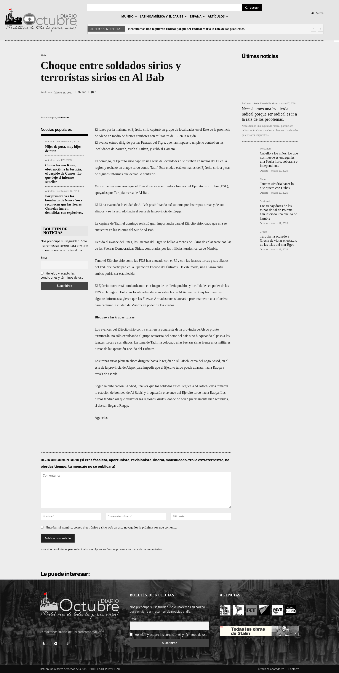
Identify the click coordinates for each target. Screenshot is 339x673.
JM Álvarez (63, 117)
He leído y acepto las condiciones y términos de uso (62, 275)
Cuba (262, 179)
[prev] (313, 29)
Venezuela (265, 149)
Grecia (263, 232)
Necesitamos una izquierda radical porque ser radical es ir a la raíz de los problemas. (186, 29)
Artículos (49, 141)
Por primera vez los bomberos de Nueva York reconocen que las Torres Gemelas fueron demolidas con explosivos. (64, 204)
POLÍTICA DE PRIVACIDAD (105, 669)
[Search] (252, 7)
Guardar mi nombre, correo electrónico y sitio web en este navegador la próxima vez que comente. (111, 527)
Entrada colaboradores (270, 669)
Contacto (293, 669)
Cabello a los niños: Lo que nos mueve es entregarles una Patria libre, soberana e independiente (279, 159)
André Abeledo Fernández (265, 103)
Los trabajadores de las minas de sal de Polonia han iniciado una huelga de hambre (278, 212)
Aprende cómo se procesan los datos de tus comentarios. (128, 549)
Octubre (264, 170)
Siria (43, 55)
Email (44, 257)
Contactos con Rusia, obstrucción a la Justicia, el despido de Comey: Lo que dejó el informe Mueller (63, 173)
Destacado (265, 201)
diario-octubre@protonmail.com (81, 632)
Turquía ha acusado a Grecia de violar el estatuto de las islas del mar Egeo (278, 240)
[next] (320, 29)
